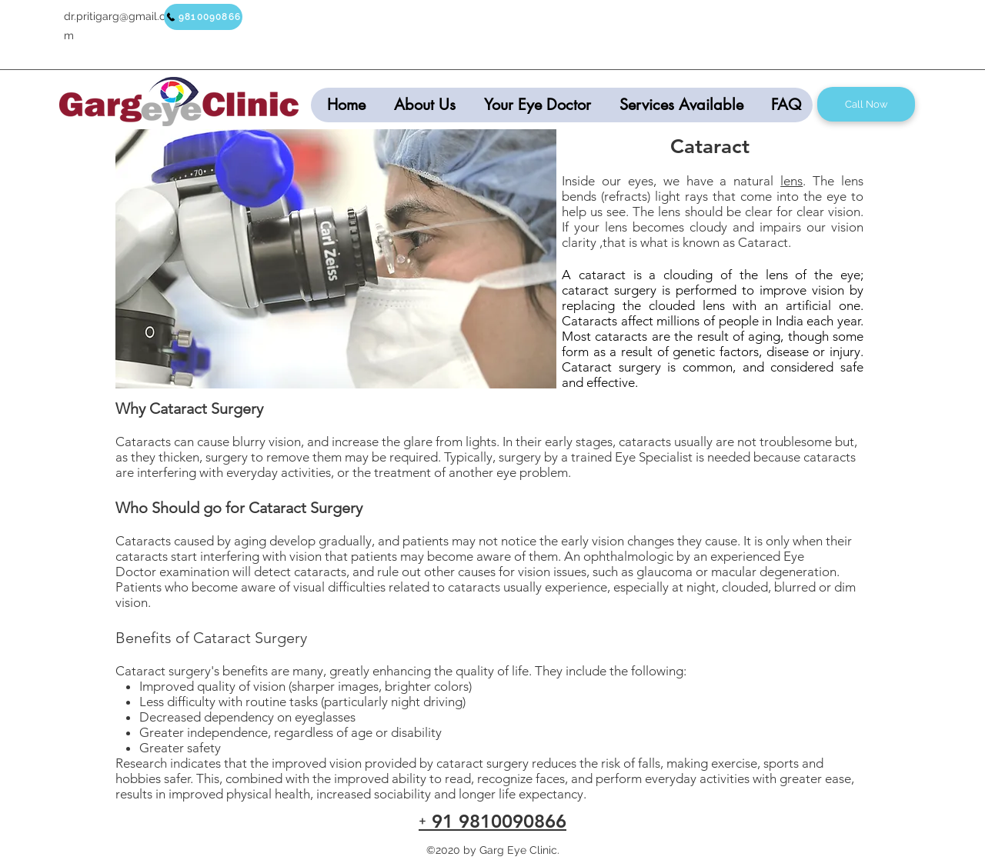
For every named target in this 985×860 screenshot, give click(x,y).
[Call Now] (866, 104)
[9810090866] (203, 17)
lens (791, 180)
